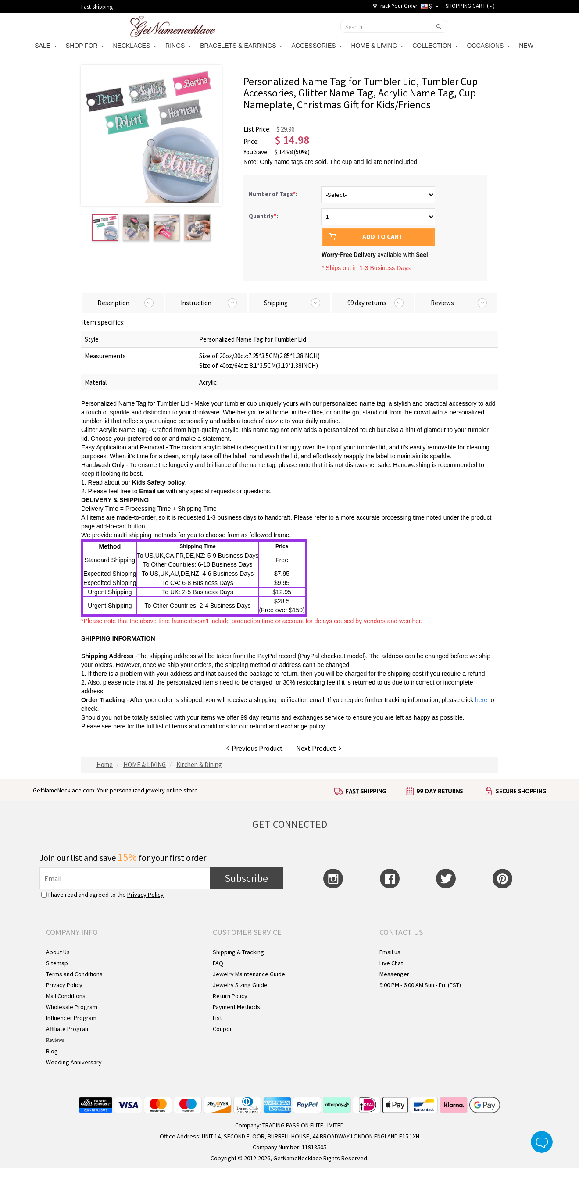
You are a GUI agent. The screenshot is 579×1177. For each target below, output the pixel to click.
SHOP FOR (85, 45)
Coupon (223, 1029)
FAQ (218, 963)
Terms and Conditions (74, 974)
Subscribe (246, 878)
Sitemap (57, 963)
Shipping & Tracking (238, 952)
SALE (46, 45)
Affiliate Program (68, 1029)
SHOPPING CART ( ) (470, 6)
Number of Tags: (274, 194)
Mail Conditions (66, 996)
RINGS (178, 45)
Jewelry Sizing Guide (240, 985)
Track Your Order (395, 6)
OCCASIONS (488, 45)
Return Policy (230, 996)
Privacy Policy (145, 895)
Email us (151, 491)
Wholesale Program (71, 1007)
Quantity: (263, 216)
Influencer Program (71, 1018)
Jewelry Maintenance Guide (249, 974)
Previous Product (254, 748)
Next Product (318, 748)
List (217, 1018)
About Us (58, 952)
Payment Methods (236, 1007)
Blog (52, 1051)
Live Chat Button (542, 1142)
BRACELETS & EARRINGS (241, 45)
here (119, 726)
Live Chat (391, 963)
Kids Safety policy (158, 482)
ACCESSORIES (316, 45)
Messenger (394, 974)
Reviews (55, 1040)
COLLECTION (434, 45)
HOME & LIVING (377, 45)
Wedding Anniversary (74, 1062)
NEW (527, 45)
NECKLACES (134, 45)
